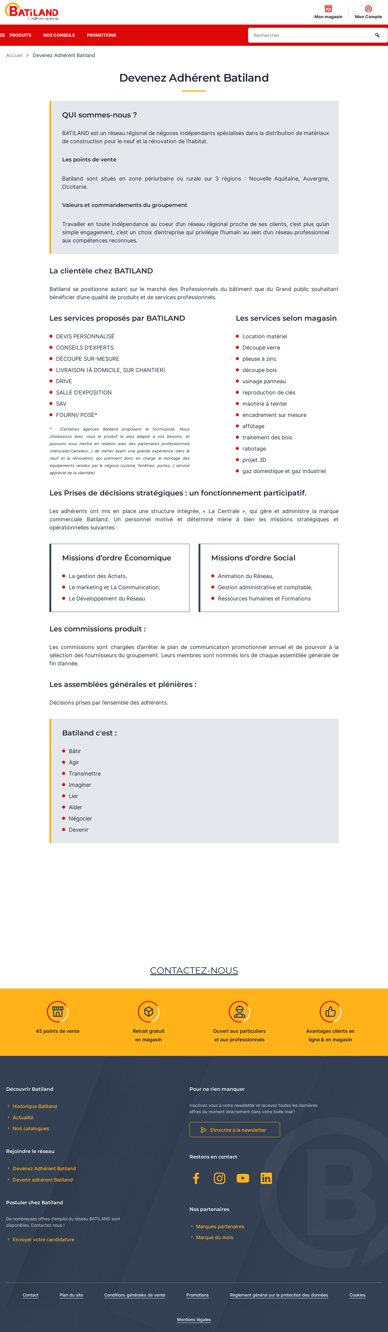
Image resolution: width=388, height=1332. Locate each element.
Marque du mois (214, 1237)
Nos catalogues (30, 1128)
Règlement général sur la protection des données (279, 1294)
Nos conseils (59, 35)
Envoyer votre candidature (43, 1239)
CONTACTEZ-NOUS (194, 970)
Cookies (358, 1294)
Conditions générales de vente (134, 1294)
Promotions (101, 35)
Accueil (14, 55)
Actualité (22, 1117)
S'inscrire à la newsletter (238, 1130)
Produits (20, 35)
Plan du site (71, 1294)
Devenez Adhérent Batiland (44, 1168)
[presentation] (2, 35)
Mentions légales (194, 1319)
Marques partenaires (219, 1226)
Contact (30, 1294)
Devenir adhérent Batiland (42, 1180)
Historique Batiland (34, 1106)
